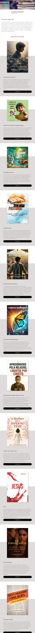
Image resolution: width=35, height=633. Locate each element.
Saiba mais (17, 91)
